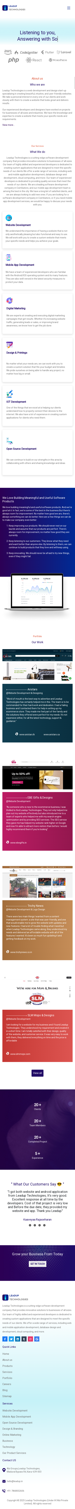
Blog (4, 1390)
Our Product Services (14, 1452)
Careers (6, 1384)
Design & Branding (12, 1428)
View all (37, 1073)
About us (7, 1359)
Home (5, 1353)
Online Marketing (11, 1434)
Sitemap (7, 1396)
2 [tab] (35, 1225)
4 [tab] (44, 1225)
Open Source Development (17, 1422)
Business (7, 1440)
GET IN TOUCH (37, 1264)
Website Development (14, 1410)
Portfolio (7, 1378)
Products (7, 1365)
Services (7, 1372)
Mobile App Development (16, 1416)
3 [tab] (39, 1225)
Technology (8, 1446)
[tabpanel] (37, 1206)
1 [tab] (30, 1225)
